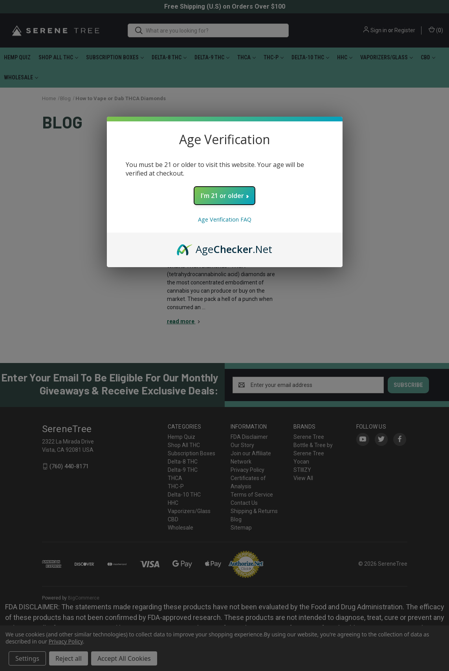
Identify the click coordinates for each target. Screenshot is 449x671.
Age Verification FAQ (224, 219)
